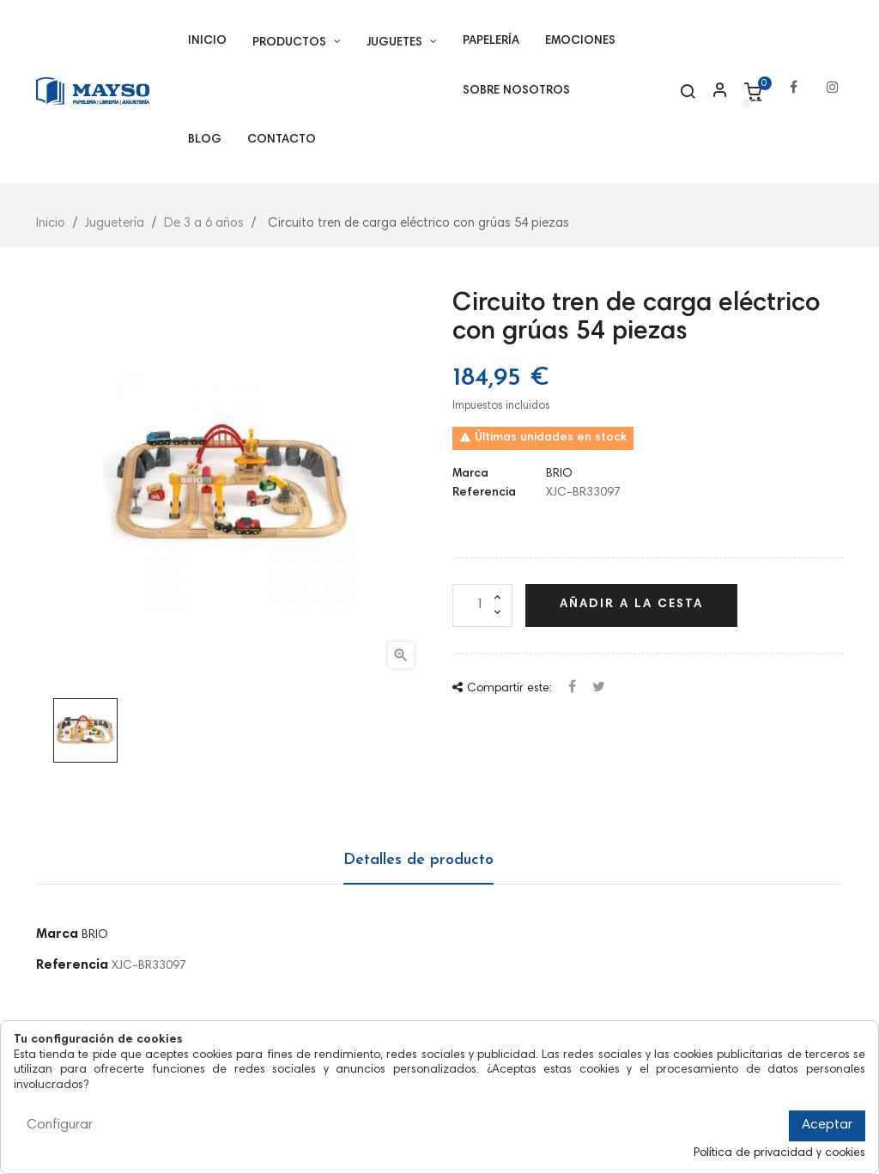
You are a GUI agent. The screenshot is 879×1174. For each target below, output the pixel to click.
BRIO (559, 474)
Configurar (60, 1125)
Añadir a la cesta (631, 605)
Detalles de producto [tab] (418, 860)
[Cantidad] (482, 605)
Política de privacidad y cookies (779, 1153)
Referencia (484, 493)
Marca (470, 474)
